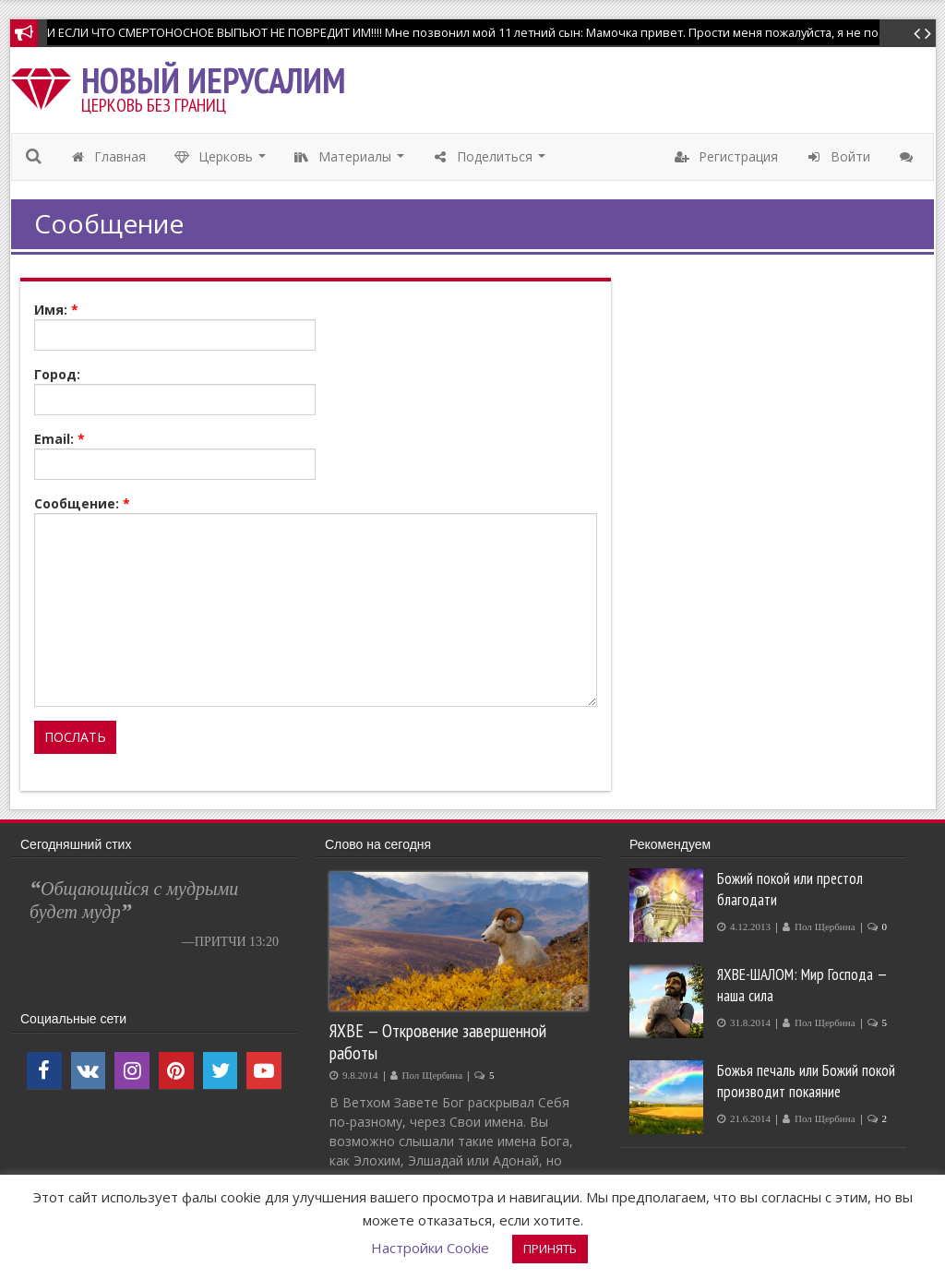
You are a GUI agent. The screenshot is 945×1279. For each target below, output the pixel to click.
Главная (107, 156)
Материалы (351, 161)
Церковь (221, 161)
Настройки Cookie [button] (430, 1247)
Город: (57, 374)
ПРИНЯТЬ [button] (550, 1248)
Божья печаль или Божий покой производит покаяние (806, 1081)
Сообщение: (82, 503)
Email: (59, 439)
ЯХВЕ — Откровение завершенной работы (437, 1041)
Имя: (56, 309)
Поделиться (491, 161)
